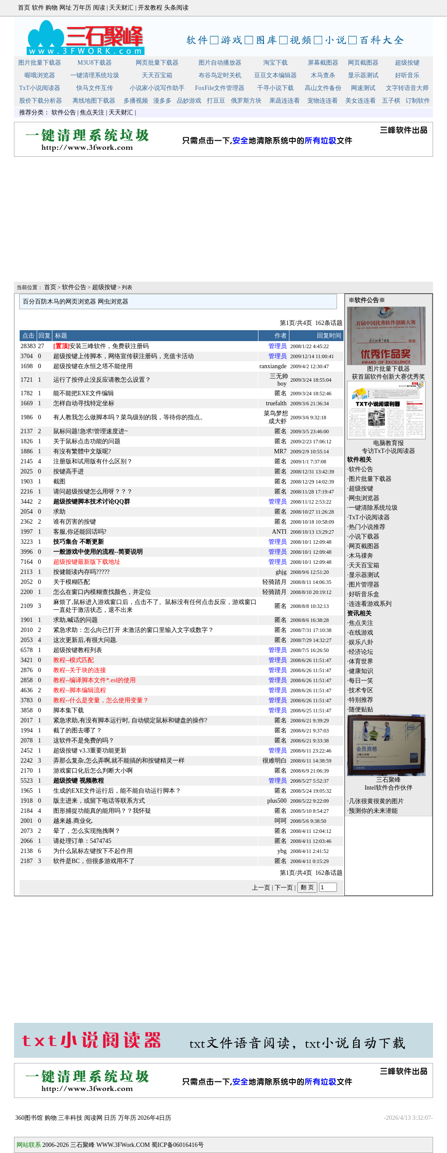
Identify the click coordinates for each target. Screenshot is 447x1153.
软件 (38, 7)
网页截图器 (363, 62)
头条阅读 (176, 7)
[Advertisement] (223, 220)
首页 (24, 7)
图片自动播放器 (220, 62)
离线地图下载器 (93, 100)
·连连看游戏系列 (369, 604)
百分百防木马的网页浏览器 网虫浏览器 (75, 301)
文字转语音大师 (407, 88)
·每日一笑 (360, 680)
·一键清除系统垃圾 (372, 507)
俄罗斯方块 (246, 100)
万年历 (82, 7)
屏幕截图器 (323, 62)
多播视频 (136, 100)
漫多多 (162, 100)
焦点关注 (92, 112)
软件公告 (64, 112)
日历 (110, 1118)
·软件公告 (360, 469)
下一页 (284, 887)
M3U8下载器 (95, 62)
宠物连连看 (322, 100)
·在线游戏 (360, 632)
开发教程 (150, 7)
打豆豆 (216, 100)
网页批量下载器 (157, 62)
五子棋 (391, 100)
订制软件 (418, 100)
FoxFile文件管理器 (220, 88)
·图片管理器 (363, 584)
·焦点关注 (360, 623)
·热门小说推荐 (366, 527)
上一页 (261, 887)
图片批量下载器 (39, 62)
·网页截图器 (363, 546)
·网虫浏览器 (363, 498)
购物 (51, 7)
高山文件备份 (323, 88)
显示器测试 (363, 75)
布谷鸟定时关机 (220, 75)
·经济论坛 (360, 652)
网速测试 (363, 88)
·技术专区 (360, 690)
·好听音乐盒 (363, 594)
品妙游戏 (189, 100)
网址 (65, 7)
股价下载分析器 (40, 100)
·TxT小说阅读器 (368, 517)
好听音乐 (407, 75)
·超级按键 (360, 488)
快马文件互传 (94, 88)
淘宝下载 (275, 62)
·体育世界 (360, 661)
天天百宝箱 (157, 75)
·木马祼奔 (360, 555)
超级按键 (407, 62)
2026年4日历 (154, 1118)
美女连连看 (360, 100)
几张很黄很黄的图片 (376, 801)
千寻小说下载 (275, 88)
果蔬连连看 (284, 100)
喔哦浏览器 (39, 75)
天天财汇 (121, 7)
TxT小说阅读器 (39, 88)
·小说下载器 (363, 536)
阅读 (99, 7)
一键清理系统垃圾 (94, 75)
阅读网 (93, 1118)
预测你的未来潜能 (373, 811)
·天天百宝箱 (363, 565)
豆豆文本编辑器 (275, 75)
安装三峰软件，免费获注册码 (101, 346)
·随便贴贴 (360, 709)
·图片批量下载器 (369, 479)
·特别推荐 (360, 700)
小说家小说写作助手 (157, 88)
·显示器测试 (363, 575)
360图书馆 (29, 1118)
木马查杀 (323, 75)
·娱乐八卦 (360, 642)
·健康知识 (360, 671)
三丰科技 (70, 1118)
